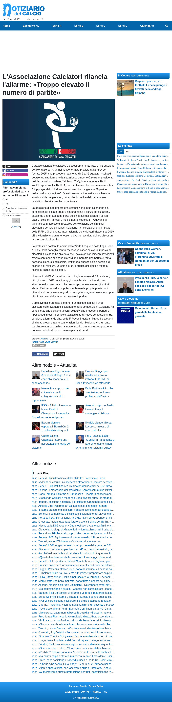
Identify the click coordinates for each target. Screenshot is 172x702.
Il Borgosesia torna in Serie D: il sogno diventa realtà (141, 168)
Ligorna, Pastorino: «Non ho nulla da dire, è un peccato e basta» (76, 604)
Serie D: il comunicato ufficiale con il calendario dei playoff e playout (78, 513)
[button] (16, 220)
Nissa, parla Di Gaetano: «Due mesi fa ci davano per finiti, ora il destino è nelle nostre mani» (93, 525)
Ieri (127, 151)
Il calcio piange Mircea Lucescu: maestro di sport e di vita (98, 426)
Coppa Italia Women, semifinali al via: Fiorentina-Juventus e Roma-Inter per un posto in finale (152, 257)
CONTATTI (86, 692)
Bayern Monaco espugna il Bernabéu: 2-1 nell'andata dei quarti (55, 426)
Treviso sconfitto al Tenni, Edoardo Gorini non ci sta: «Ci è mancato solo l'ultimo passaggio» (92, 608)
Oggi (120, 151)
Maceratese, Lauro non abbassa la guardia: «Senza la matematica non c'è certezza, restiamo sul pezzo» (100, 612)
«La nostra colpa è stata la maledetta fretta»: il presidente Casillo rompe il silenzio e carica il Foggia (97, 656)
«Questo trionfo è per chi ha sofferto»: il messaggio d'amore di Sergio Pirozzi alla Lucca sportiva (95, 557)
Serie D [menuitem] (122, 25)
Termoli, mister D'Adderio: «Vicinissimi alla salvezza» (69, 541)
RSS (105, 692)
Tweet (59, 354)
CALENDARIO (72, 692)
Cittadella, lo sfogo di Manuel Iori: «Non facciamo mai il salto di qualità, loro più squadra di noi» (94, 529)
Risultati (16, 226)
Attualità (44, 338)
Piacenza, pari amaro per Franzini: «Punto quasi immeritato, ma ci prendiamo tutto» (88, 549)
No (7, 204)
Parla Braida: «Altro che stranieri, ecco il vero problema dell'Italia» (99, 392)
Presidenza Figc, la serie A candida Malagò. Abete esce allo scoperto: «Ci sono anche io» (91, 616)
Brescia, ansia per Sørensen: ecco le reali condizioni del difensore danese (82, 565)
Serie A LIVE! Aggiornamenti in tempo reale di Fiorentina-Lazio (75, 537)
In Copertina (125, 75)
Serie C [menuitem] (100, 25)
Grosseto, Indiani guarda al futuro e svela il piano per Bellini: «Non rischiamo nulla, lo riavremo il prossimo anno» (105, 521)
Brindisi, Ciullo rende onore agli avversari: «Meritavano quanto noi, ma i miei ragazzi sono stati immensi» (100, 644)
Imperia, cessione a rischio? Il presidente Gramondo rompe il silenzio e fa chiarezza (88, 501)
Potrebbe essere (13, 215)
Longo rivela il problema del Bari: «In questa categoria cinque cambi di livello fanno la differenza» (95, 640)
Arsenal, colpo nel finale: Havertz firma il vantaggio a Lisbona (99, 409)
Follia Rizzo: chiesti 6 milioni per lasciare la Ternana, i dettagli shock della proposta (87, 577)
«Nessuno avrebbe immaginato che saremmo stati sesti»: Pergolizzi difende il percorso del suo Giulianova (101, 624)
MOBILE (97, 692)
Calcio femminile (128, 243)
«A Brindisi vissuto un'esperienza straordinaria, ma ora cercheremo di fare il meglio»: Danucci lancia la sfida (102, 482)
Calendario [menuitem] (147, 25)
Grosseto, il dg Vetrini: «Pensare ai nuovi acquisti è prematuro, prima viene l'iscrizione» (90, 632)
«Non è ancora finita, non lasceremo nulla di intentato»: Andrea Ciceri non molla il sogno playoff (94, 668)
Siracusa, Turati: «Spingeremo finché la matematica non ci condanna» (80, 636)
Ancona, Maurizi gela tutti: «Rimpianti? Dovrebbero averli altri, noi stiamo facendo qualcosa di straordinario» (101, 585)
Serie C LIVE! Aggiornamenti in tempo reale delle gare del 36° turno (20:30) (83, 545)
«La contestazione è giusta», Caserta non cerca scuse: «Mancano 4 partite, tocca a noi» (90, 588)
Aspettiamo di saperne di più (16, 209)
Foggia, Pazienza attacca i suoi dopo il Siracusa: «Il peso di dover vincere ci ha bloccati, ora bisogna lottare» (102, 569)
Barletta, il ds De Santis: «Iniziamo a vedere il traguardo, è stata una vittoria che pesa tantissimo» (95, 592)
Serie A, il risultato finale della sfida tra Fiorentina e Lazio (72, 478)
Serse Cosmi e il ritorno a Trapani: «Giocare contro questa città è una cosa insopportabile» (92, 596)
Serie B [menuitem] (78, 25)
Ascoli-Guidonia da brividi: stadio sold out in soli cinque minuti (74, 553)
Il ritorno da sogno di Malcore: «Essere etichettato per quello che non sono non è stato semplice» (95, 509)
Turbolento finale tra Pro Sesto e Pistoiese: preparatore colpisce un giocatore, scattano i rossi (93, 573)
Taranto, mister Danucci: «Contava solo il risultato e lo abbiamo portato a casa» (84, 628)
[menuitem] (166, 26)
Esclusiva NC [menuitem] (31, 25)
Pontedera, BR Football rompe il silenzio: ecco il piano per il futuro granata (82, 533)
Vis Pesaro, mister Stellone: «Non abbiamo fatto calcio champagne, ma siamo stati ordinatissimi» (95, 620)
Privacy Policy (96, 686)
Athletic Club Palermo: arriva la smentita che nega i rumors (72, 505)
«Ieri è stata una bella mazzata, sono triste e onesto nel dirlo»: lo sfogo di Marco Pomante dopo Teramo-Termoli (104, 581)
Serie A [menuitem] (57, 25)
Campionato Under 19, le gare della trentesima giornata (150, 312)
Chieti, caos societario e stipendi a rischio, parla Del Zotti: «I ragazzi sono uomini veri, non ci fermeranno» (100, 660)
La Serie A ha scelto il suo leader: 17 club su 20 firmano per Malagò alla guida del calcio (90, 664)
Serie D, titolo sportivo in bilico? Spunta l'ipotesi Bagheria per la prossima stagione (87, 561)
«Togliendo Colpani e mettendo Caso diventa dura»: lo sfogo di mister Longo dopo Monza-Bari (94, 498)
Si (7, 199)
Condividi (41, 354)
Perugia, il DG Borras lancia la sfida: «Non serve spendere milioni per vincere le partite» (90, 517)
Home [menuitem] (6, 25)
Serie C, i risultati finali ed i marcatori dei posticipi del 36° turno (75, 486)
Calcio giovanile (128, 298)
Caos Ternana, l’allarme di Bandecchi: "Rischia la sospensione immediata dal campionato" (91, 494)
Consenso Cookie (78, 686)
